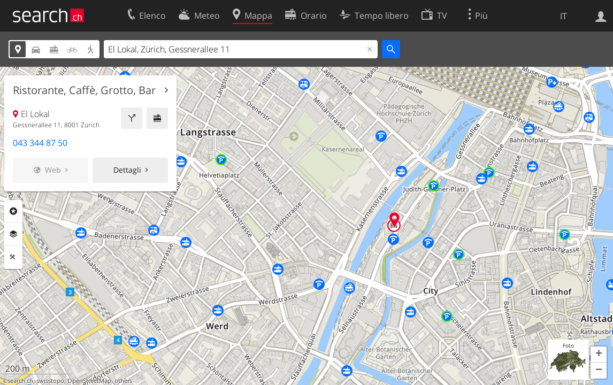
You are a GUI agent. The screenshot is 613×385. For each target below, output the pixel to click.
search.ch (20, 380)
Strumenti (13, 257)
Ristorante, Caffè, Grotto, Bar (84, 90)
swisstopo (50, 380)
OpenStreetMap (89, 380)
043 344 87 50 (40, 143)
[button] (599, 354)
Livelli (13, 234)
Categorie (13, 211)
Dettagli (127, 170)
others (123, 380)
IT (563, 16)
